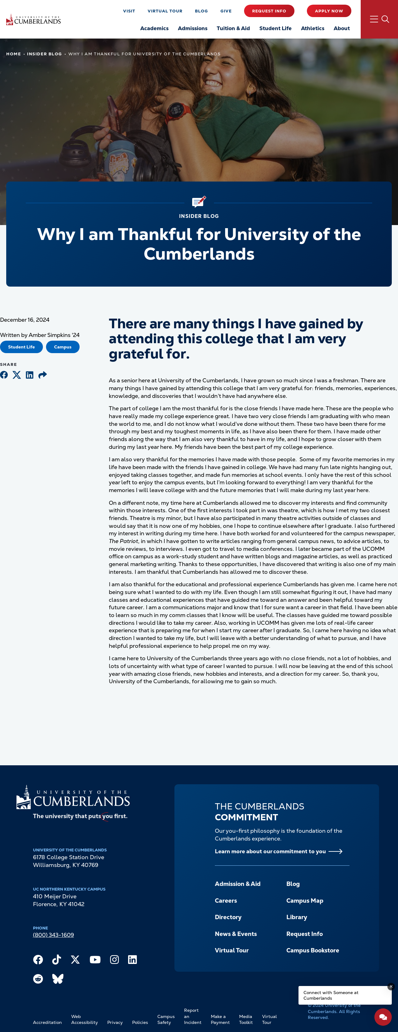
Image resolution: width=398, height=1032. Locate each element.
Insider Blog (44, 54)
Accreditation (47, 1022)
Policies (140, 1022)
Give (226, 11)
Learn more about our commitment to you (270, 851)
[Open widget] (383, 1017)
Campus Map (304, 901)
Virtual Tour (165, 11)
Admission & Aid (238, 884)
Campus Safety (166, 1019)
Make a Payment (220, 1019)
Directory (228, 917)
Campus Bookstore (312, 950)
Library (296, 917)
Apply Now (329, 11)
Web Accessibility (84, 1019)
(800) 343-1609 (53, 934)
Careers (226, 901)
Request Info (269, 11)
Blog (201, 11)
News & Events (236, 934)
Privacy (115, 1022)
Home (13, 54)
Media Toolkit (246, 1019)
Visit (129, 11)
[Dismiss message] (391, 986)
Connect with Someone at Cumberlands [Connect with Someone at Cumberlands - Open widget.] (331, 995)
